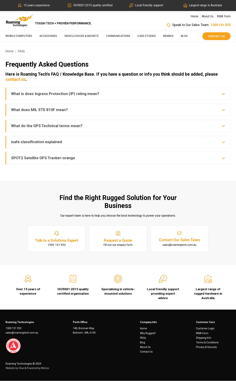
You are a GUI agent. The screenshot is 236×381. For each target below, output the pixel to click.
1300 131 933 (220, 25)
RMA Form (223, 16)
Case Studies (147, 36)
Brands (168, 36)
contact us (16, 79)
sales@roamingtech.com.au (22, 332)
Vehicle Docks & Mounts (81, 36)
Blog (184, 36)
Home (194, 16)
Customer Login (205, 328)
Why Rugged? (148, 333)
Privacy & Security (206, 347)
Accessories (48, 36)
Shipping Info (203, 338)
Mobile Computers (19, 36)
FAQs (21, 51)
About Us (208, 16)
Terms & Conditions (207, 342)
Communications (118, 36)
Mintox (45, 368)
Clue (21, 368)
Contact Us (216, 36)
